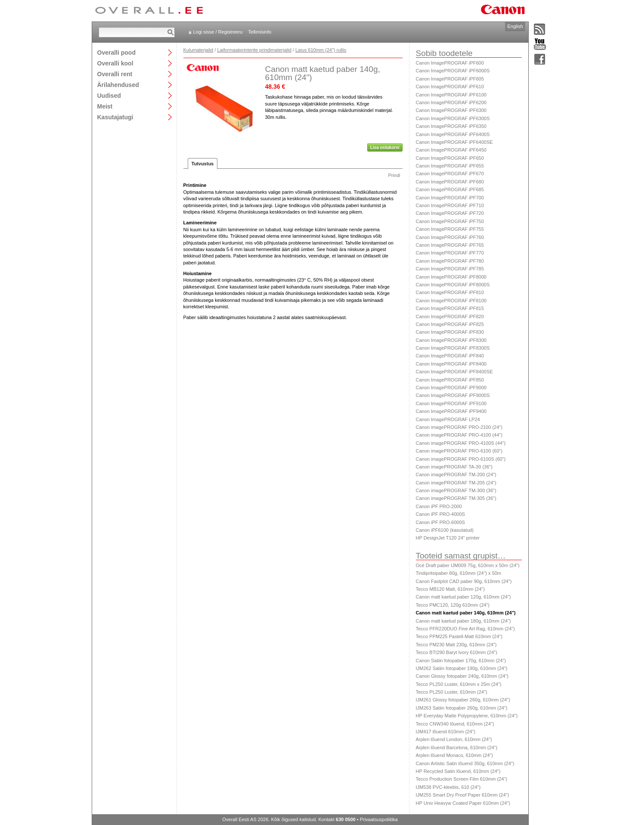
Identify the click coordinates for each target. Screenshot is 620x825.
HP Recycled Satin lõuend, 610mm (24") (458, 771)
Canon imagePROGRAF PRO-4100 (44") (459, 434)
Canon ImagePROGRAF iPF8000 (451, 276)
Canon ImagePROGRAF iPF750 (450, 221)
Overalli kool (115, 63)
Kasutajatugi (115, 117)
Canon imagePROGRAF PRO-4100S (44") (461, 443)
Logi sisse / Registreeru (218, 31)
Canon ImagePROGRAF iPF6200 (451, 102)
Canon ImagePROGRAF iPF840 (450, 355)
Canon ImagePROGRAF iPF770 (450, 252)
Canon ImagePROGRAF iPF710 (450, 205)
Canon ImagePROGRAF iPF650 (450, 158)
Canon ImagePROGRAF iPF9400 (451, 411)
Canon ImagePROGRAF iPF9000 (451, 387)
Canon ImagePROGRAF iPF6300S (453, 118)
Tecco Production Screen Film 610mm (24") (461, 779)
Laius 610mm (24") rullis (320, 50)
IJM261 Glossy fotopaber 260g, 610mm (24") (463, 699)
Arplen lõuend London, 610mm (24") (454, 739)
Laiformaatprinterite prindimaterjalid (254, 50)
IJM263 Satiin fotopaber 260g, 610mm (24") (462, 707)
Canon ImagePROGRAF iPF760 (450, 237)
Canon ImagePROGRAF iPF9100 (451, 403)
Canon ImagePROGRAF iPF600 (450, 62)
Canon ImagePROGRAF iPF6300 (451, 110)
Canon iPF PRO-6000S (440, 522)
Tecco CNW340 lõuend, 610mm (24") (455, 723)
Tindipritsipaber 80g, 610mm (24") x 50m (459, 573)
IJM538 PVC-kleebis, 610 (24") (448, 787)
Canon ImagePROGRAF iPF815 (450, 308)
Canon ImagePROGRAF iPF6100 (451, 94)
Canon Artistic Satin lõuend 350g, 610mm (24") (465, 763)
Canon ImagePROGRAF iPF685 (450, 189)
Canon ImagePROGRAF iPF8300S (453, 347)
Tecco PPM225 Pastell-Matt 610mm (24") (459, 636)
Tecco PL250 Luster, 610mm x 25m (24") (459, 684)
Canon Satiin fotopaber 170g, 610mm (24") (461, 660)
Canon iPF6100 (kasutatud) (445, 530)
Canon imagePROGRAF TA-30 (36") (454, 466)
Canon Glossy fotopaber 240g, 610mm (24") (462, 676)
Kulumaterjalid (198, 50)
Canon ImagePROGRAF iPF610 (450, 86)
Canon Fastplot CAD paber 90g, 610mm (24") (464, 581)
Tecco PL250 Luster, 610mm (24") (451, 692)
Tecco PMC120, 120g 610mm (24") (453, 605)
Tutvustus (203, 163)
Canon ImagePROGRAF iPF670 (450, 173)
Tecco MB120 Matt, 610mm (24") (450, 589)
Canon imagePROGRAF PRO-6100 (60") (459, 450)
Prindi (394, 175)
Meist (105, 106)
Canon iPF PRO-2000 (439, 506)
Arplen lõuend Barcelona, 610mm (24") (457, 747)
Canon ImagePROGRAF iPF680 (450, 181)
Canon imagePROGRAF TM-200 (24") (456, 474)
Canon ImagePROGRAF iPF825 (450, 324)
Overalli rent (115, 74)
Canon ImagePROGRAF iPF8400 (451, 363)
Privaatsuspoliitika (379, 819)
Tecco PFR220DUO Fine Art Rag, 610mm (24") (465, 628)
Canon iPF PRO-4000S (440, 514)
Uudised (109, 95)
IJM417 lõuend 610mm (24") (445, 731)
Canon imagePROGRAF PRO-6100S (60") (461, 459)
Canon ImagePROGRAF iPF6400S (453, 134)
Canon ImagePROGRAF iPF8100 (451, 300)
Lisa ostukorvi (385, 147)
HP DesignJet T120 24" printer (448, 537)
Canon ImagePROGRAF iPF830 (450, 332)
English (515, 26)
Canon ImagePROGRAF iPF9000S (453, 395)
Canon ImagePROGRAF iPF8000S (453, 284)
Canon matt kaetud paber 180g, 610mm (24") (463, 620)
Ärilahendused (118, 84)
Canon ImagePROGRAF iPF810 (450, 292)
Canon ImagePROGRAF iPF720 (450, 213)
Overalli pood (116, 52)
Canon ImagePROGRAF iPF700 (450, 197)
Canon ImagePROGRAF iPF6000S (453, 70)
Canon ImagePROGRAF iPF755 (450, 229)
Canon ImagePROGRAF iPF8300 (451, 340)
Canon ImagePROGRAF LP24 (448, 419)
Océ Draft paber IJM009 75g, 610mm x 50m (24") (468, 565)
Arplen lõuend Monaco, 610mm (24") (454, 755)
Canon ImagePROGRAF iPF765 (450, 245)
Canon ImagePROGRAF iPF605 (450, 78)
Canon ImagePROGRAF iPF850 (450, 379)
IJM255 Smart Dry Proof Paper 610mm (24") (462, 794)
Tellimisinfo (259, 31)
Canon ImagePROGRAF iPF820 (450, 316)
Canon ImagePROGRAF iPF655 (450, 165)
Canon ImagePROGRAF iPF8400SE (454, 371)
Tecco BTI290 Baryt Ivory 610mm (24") (456, 652)
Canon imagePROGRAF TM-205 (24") (456, 482)
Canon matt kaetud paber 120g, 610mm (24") (463, 596)
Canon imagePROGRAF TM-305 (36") (456, 498)
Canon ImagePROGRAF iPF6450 (451, 149)
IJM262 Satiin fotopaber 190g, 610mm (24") (462, 668)
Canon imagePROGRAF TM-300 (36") (456, 490)
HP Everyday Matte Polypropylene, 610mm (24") (467, 715)
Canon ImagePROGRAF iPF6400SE (454, 142)
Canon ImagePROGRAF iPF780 (450, 261)
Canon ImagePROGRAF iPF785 (450, 268)
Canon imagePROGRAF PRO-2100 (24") (459, 427)
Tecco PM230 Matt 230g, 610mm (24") (456, 644)
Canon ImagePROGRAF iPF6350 (451, 126)
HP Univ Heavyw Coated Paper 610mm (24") (463, 803)
